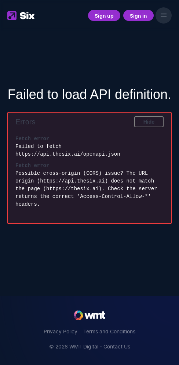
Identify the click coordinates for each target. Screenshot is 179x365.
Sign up (104, 16)
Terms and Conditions (109, 331)
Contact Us (116, 346)
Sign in (138, 16)
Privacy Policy (60, 331)
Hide (148, 122)
